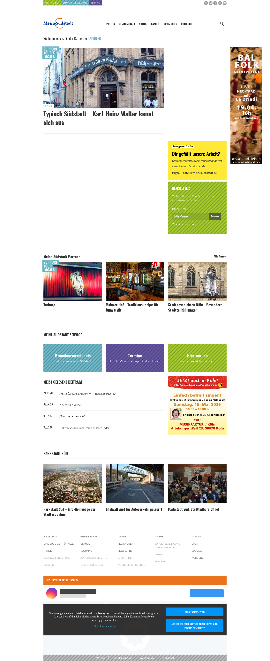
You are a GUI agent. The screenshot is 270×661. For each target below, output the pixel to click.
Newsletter (170, 24)
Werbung (197, 558)
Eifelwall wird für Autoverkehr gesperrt (134, 509)
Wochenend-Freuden (185, 224)
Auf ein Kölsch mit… (93, 558)
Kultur (143, 24)
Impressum (168, 658)
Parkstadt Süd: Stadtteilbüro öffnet (193, 509)
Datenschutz (147, 658)
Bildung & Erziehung (57, 558)
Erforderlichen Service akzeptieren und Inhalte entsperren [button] (194, 625)
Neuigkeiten (125, 544)
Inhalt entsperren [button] (194, 611)
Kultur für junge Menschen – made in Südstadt (87, 393)
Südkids (48, 565)
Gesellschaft (127, 24)
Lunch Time (179, 209)
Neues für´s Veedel (70, 405)
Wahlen (196, 536)
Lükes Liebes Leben (92, 565)
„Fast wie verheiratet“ (72, 416)
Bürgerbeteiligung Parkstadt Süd (167, 546)
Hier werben (52, 3)
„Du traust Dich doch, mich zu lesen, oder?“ (85, 428)
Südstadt (48, 106)
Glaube (85, 544)
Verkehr (160, 561)
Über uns (186, 24)
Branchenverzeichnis (75, 3)
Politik (110, 24)
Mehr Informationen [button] (104, 626)
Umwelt (159, 554)
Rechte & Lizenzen (122, 658)
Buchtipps (50, 536)
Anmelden (215, 216)
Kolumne (86, 551)
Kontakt (100, 658)
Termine (95, 3)
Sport (195, 544)
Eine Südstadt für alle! (58, 544)
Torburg (49, 305)
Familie (155, 24)
